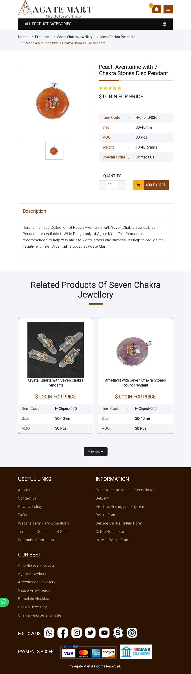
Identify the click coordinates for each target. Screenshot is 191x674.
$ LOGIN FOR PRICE (121, 97)
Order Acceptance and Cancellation (125, 490)
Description (34, 211)
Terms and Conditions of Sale (42, 531)
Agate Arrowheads (33, 574)
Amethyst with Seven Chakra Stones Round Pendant (135, 382)
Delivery (102, 498)
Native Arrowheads (34, 590)
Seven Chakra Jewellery (74, 36)
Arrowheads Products (36, 565)
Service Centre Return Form (119, 523)
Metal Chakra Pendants (117, 36)
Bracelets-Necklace (34, 599)
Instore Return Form (113, 540)
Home (22, 36)
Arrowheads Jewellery (36, 582)
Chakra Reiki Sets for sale (39, 615)
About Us (25, 490)
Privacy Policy (30, 506)
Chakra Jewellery (32, 607)
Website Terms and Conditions (43, 523)
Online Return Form (112, 531)
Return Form (106, 515)
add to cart (149, 185)
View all (95, 451)
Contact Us (145, 157)
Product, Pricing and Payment (120, 506)
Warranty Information (36, 540)
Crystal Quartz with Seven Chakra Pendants (55, 382)
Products (42, 36)
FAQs (22, 515)
